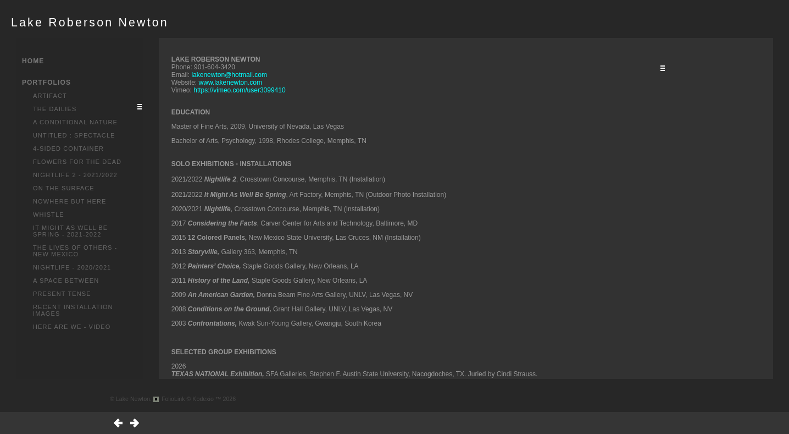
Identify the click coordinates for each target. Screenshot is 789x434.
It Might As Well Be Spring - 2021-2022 (70, 231)
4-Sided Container (68, 148)
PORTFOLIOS (46, 82)
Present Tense (62, 293)
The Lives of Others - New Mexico (75, 250)
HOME (33, 61)
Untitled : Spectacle (74, 135)
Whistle (48, 214)
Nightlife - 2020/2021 (72, 267)
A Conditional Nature (75, 122)
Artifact (50, 95)
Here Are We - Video (71, 326)
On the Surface (64, 188)
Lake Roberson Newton (90, 22)
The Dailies (54, 109)
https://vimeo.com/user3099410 (239, 90)
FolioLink (173, 398)
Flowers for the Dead (77, 161)
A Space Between (66, 280)
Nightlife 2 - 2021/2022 (75, 175)
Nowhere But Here (70, 201)
